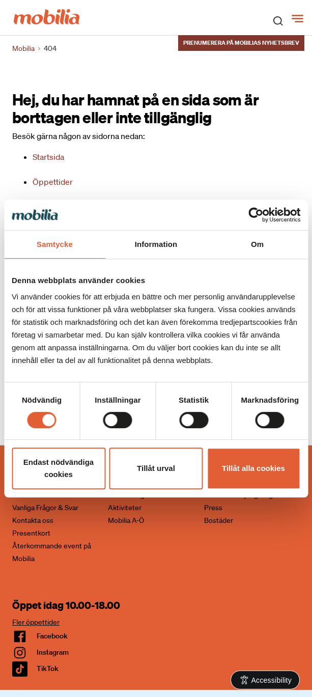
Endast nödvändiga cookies (58, 468)
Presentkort (31, 533)
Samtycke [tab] (55, 244)
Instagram (53, 652)
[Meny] (298, 19)
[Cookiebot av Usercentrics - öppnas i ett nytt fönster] (255, 214)
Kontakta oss (32, 520)
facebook (52, 635)
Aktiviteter (124, 507)
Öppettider (53, 182)
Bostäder (218, 520)
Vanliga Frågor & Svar (45, 507)
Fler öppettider (36, 622)
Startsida (48, 157)
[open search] (278, 20)
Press (213, 507)
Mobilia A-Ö (126, 520)
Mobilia (23, 48)
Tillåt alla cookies (253, 468)
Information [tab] (156, 244)
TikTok (48, 668)
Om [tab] (257, 244)
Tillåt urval (156, 468)
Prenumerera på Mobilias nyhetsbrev (241, 43)
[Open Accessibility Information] (265, 680)
